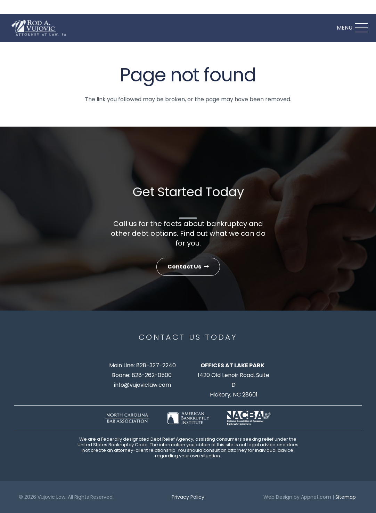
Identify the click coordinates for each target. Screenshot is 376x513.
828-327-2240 (156, 365)
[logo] (40, 27)
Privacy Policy (188, 497)
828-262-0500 (151, 375)
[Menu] (352, 28)
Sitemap (345, 497)
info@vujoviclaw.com (142, 385)
